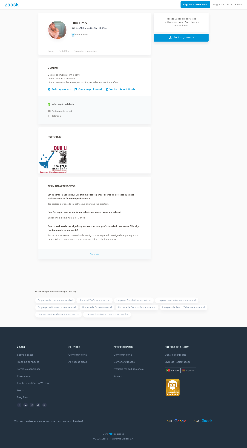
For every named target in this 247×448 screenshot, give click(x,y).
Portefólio (64, 51)
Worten (21, 390)
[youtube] (38, 405)
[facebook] (19, 405)
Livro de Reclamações (177, 362)
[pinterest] (44, 405)
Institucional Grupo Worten (33, 383)
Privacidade (24, 376)
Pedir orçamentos (59, 89)
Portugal (175, 371)
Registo (117, 376)
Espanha (190, 371)
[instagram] (32, 405)
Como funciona (77, 355)
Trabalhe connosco (28, 362)
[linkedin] (25, 405)
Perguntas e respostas (85, 51)
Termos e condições (28, 369)
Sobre (51, 51)
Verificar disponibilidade (120, 89)
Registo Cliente (222, 5)
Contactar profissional (88, 89)
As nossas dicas (77, 362)
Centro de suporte (175, 355)
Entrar (238, 5)
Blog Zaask (23, 397)
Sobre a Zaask (25, 355)
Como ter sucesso (124, 362)
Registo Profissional (195, 4)
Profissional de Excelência (128, 369)
